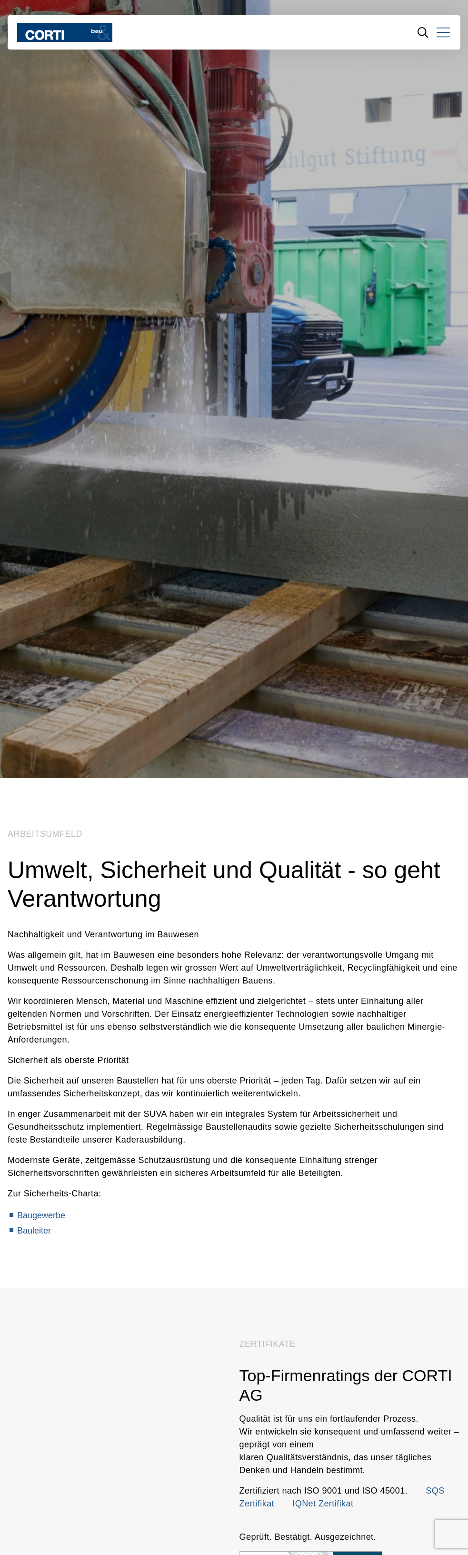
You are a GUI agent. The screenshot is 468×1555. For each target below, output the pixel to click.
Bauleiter (34, 1230)
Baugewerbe (41, 1215)
